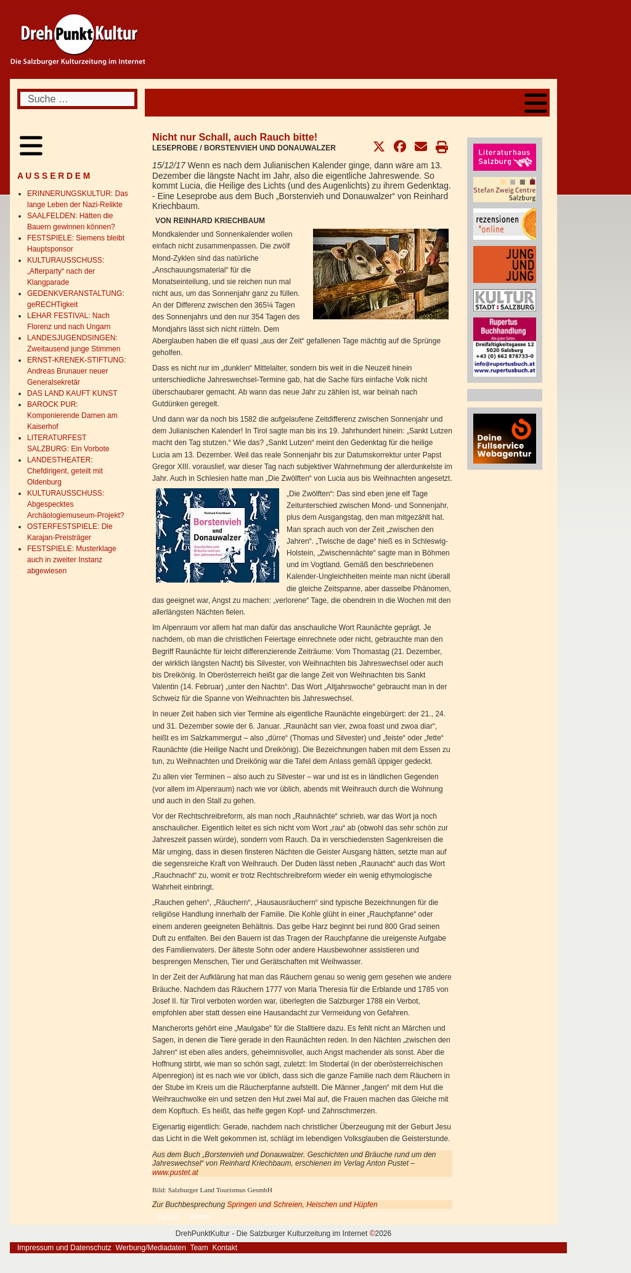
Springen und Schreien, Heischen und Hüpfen (302, 1204)
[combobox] (77, 99)
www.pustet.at (175, 1172)
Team (199, 1247)
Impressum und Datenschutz (64, 1247)
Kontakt (224, 1247)
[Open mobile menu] (536, 103)
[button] (379, 147)
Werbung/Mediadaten (150, 1247)
